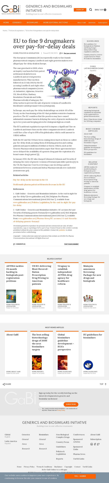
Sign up (80, 10)
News (24, 444)
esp (101, 10)
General (25, 439)
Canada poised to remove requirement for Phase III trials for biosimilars (93, 57)
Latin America (12, 442)
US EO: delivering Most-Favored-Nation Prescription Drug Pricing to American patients (93, 179)
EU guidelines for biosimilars (90, 153)
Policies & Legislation (16, 31)
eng (96, 10)
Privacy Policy (61, 410)
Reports (59, 459)
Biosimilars (33, 23)
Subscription (102, 23)
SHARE (7, 384)
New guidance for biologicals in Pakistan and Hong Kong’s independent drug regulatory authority (92, 48)
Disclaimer (58, 467)
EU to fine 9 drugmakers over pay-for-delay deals (42, 31)
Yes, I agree (80, 476)
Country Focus (62, 442)
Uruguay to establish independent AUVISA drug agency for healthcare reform (91, 189)
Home (6, 23)
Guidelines (61, 447)
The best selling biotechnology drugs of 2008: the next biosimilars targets (92, 140)
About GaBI (81, 23)
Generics (17, 23)
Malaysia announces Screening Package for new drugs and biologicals (92, 198)
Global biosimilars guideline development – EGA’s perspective (93, 147)
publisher (62, 230)
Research (26, 449)
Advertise (91, 23)
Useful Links (78, 459)
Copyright (68, 467)
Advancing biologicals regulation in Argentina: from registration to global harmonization (92, 113)
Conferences (78, 435)
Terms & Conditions (44, 467)
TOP (103, 384)
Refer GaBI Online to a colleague (54, 470)
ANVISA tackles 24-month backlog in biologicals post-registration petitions (92, 170)
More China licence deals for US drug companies (93, 120)
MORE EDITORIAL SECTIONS (56, 23)
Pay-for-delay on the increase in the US (30, 180)
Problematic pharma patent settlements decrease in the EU (39, 184)
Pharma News (79, 454)
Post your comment (70, 53)
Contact (77, 467)
